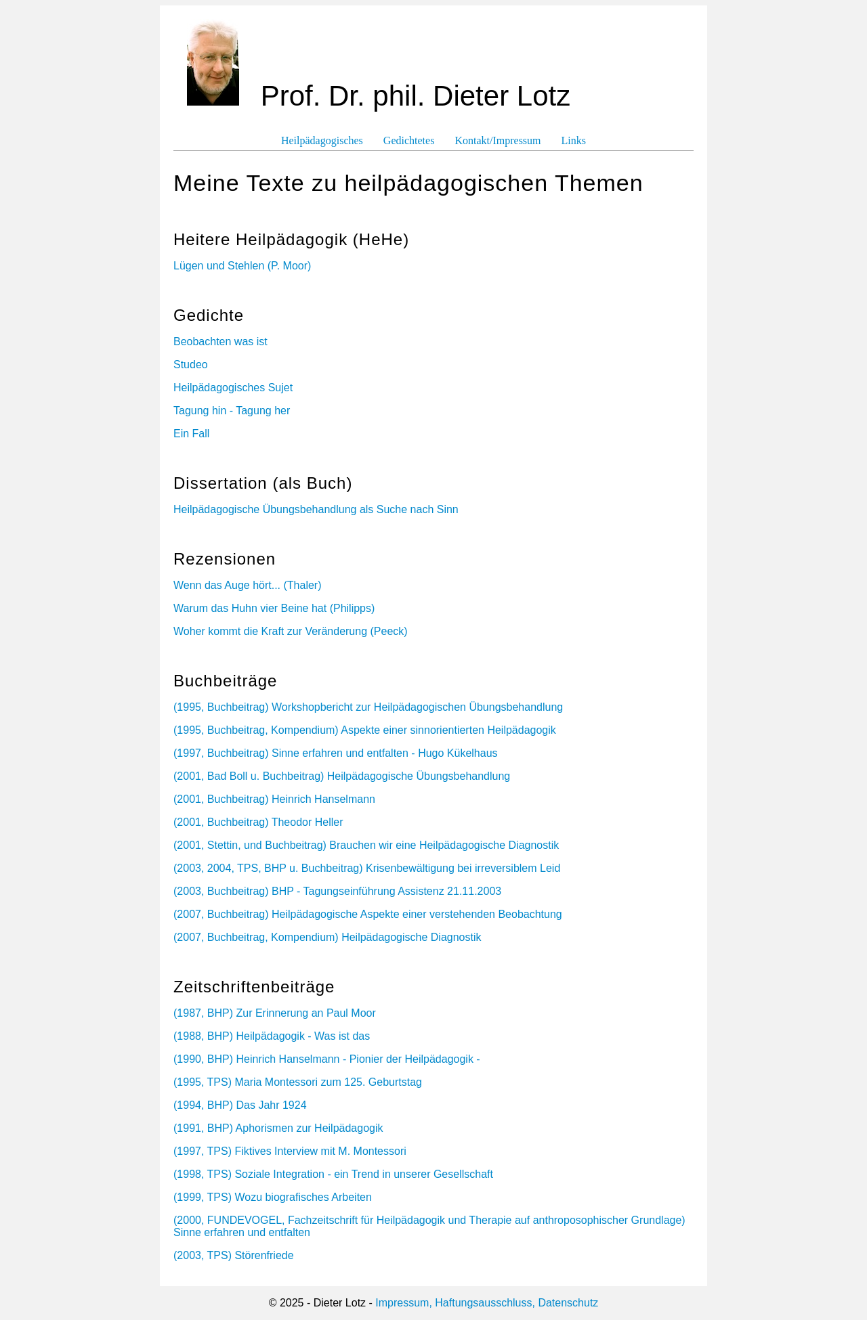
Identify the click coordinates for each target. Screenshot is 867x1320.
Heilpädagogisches (322, 140)
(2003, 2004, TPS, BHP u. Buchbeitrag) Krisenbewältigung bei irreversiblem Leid (366, 868)
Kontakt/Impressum (497, 140)
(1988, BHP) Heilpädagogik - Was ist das (271, 1036)
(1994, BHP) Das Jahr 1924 (240, 1105)
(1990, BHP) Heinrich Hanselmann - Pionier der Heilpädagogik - (326, 1059)
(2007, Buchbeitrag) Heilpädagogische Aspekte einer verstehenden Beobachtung (367, 914)
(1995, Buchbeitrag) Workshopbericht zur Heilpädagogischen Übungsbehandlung (368, 707)
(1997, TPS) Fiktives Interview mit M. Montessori (289, 1151)
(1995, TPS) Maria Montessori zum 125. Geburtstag (297, 1082)
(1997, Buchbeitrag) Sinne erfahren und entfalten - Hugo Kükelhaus (335, 753)
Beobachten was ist (220, 341)
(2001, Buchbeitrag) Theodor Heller (258, 822)
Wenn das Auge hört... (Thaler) (247, 585)
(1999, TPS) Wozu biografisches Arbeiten (272, 1197)
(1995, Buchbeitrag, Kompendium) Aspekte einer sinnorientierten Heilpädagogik (364, 730)
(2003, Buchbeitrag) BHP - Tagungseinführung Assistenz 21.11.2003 (337, 891)
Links (574, 140)
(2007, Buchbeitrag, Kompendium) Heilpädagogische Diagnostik (327, 937)
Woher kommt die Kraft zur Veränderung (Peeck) (290, 631)
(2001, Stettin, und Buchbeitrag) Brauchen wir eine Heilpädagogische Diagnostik (366, 845)
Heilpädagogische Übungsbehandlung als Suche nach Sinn (316, 509)
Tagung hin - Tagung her (231, 410)
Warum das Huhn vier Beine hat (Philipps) (274, 608)
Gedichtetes (409, 140)
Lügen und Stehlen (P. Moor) (242, 265)
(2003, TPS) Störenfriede (233, 1255)
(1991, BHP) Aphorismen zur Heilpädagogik (278, 1128)
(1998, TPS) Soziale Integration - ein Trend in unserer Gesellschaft (333, 1174)
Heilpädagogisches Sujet (233, 387)
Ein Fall (191, 433)
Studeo (190, 364)
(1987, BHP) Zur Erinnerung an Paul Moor (274, 1013)
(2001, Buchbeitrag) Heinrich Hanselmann (274, 799)
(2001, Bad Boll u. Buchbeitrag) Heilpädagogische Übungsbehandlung (341, 776)
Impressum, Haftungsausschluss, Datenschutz (486, 1302)
